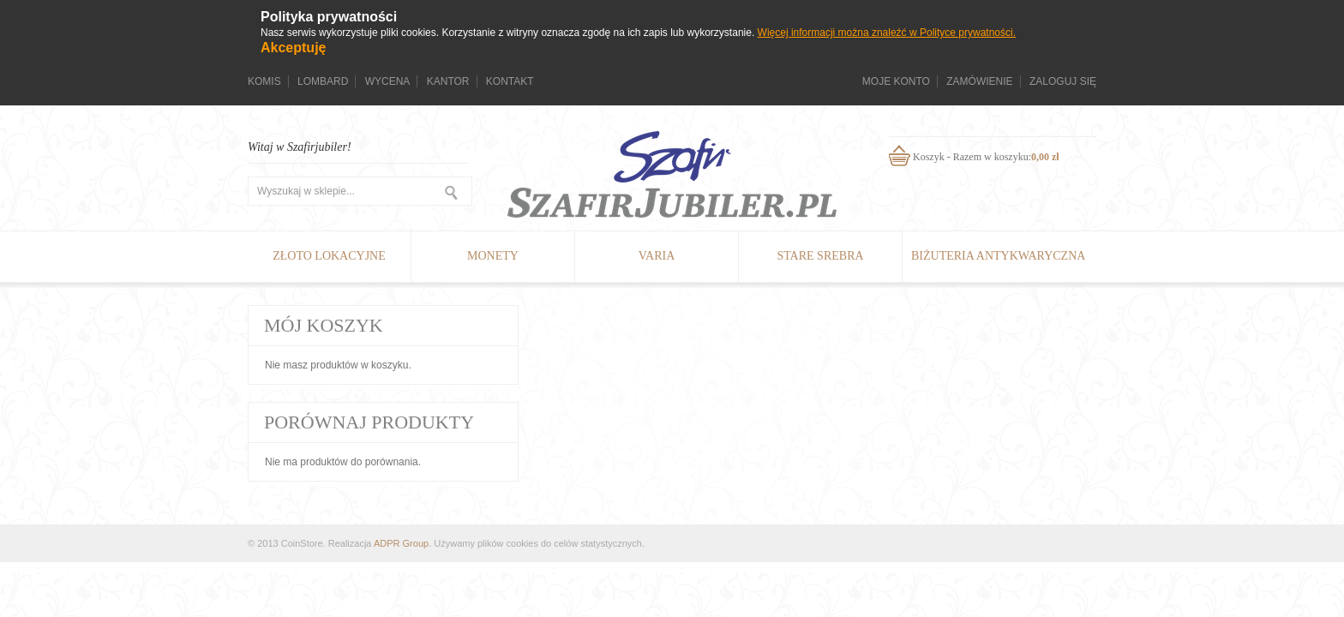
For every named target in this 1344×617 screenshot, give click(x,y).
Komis (264, 81)
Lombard (322, 81)
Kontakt (510, 81)
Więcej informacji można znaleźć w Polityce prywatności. (887, 33)
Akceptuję (293, 47)
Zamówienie (979, 81)
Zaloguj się (1062, 81)
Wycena (388, 81)
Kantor (448, 81)
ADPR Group (401, 543)
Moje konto (896, 81)
